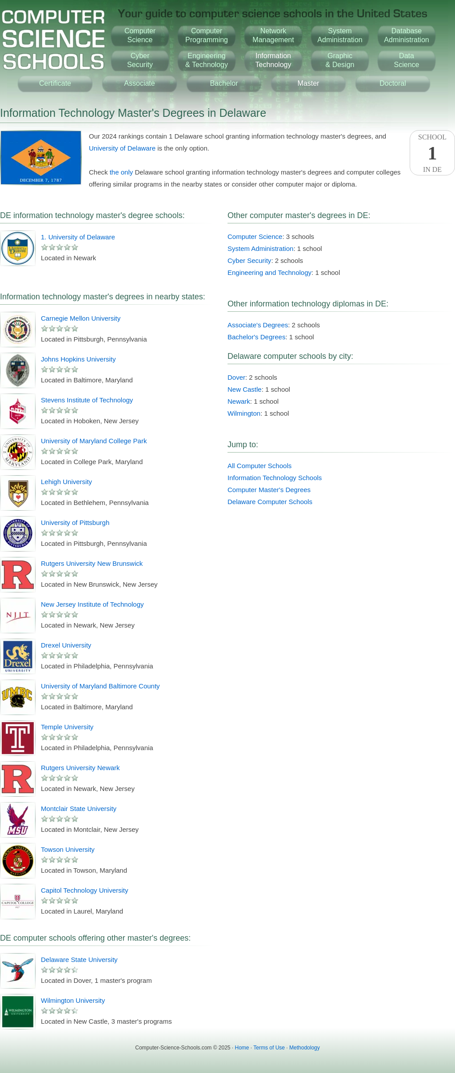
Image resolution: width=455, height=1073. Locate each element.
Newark (239, 401)
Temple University (67, 727)
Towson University (68, 849)
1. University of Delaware (78, 237)
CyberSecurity (140, 60)
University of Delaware (122, 148)
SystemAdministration (339, 35)
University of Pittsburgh (75, 522)
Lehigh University (66, 481)
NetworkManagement (273, 35)
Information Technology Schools (275, 477)
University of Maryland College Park (94, 441)
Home (242, 1048)
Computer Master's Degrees (269, 489)
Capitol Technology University (84, 890)
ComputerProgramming (206, 35)
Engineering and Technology (269, 272)
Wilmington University (73, 1000)
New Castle (245, 389)
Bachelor (224, 83)
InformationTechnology (273, 60)
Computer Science (255, 236)
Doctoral (392, 83)
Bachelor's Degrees (256, 337)
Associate (139, 83)
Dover (236, 377)
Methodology (304, 1048)
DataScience (406, 60)
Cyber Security (249, 260)
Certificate (55, 83)
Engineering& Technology (206, 60)
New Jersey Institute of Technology (92, 604)
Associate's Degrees (258, 325)
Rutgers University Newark (80, 767)
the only (121, 172)
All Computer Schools (259, 465)
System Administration (260, 248)
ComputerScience (140, 35)
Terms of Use (269, 1048)
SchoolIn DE (432, 153)
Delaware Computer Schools (270, 501)
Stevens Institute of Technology (87, 400)
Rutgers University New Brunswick (92, 563)
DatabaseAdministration (406, 35)
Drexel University (66, 645)
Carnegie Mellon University (80, 318)
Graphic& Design (340, 60)
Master (308, 83)
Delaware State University (79, 959)
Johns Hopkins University (78, 359)
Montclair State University (78, 808)
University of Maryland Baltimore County (100, 686)
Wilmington (244, 413)
